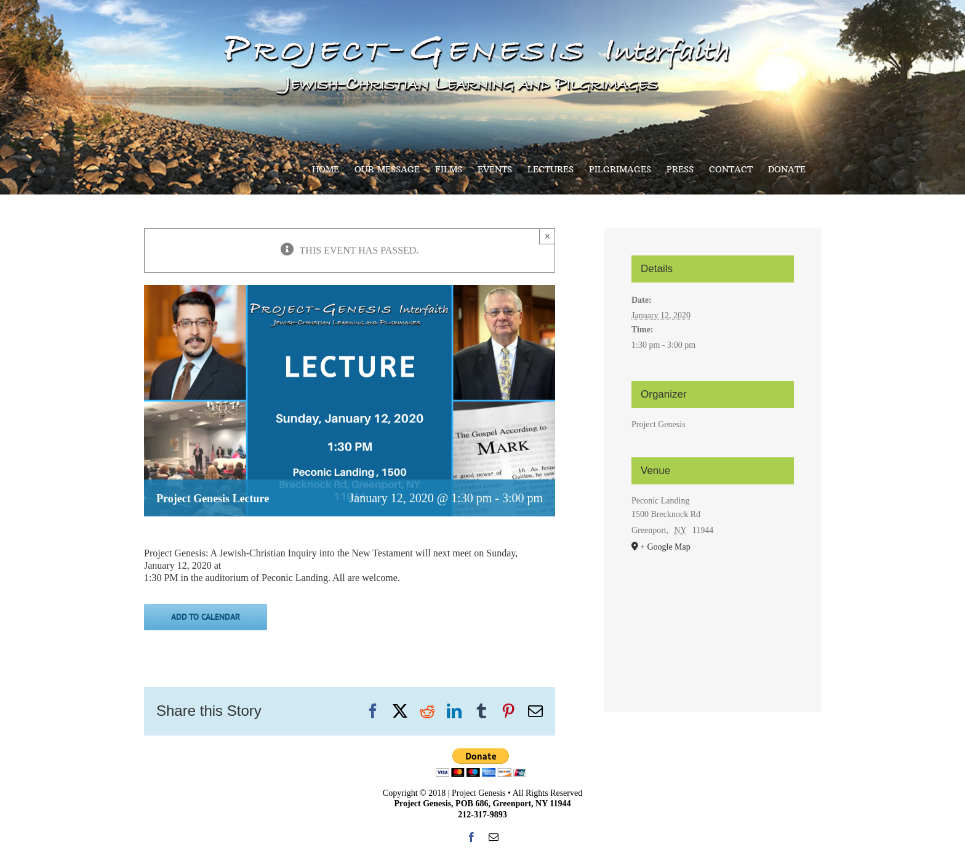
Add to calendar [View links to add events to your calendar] (205, 617)
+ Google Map (665, 546)
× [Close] (547, 236)
